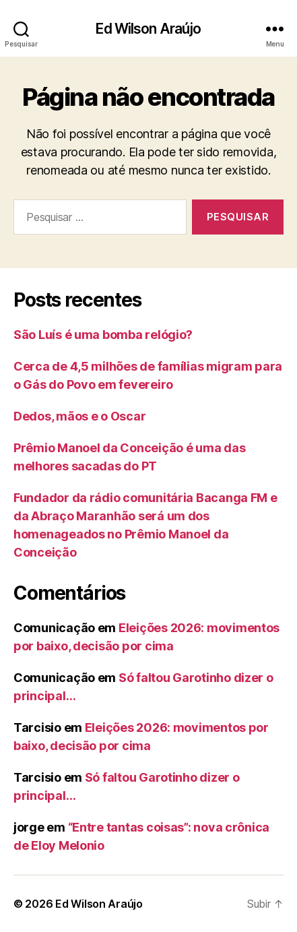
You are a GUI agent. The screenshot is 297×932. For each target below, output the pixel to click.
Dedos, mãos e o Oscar (79, 416)
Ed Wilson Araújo (148, 29)
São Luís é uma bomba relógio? (103, 335)
